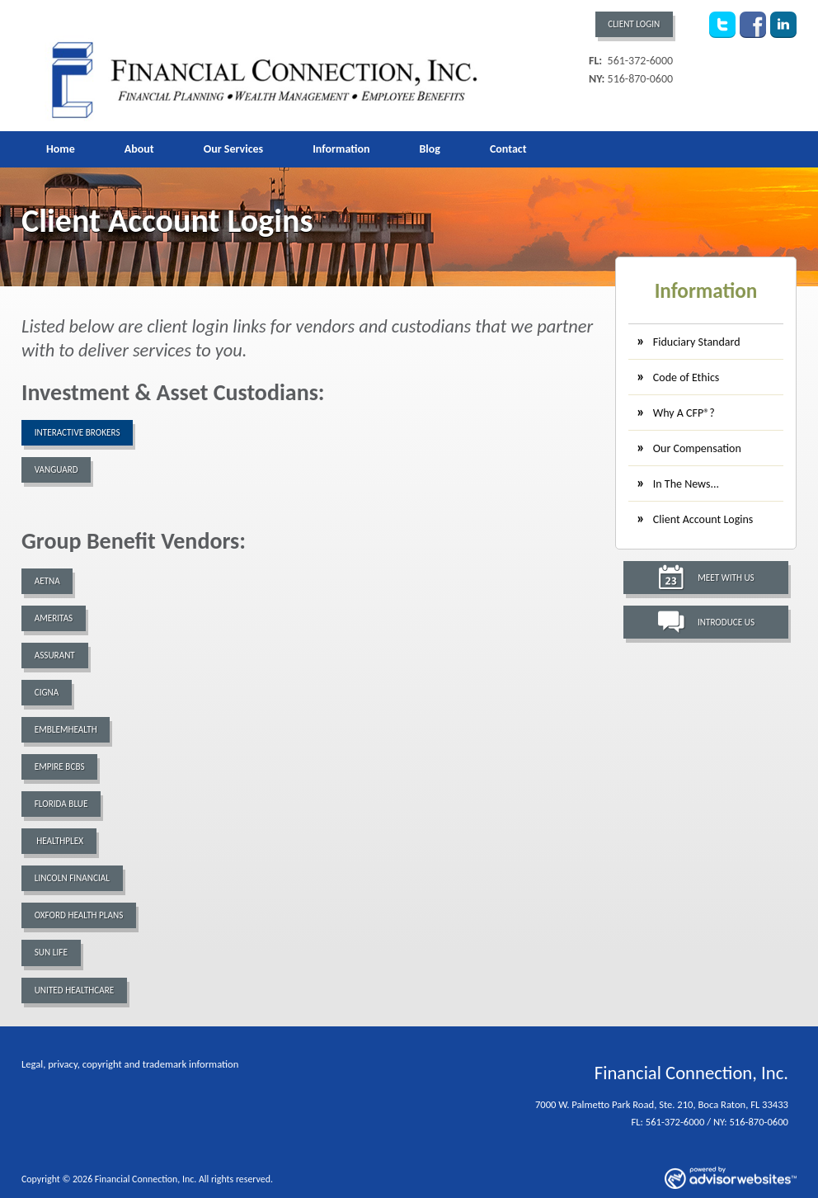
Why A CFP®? (684, 413)
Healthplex (59, 841)
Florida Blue (61, 803)
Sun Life (51, 952)
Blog (429, 149)
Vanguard (56, 469)
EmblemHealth (66, 729)
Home (60, 149)
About (139, 149)
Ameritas (54, 618)
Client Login (634, 24)
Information (341, 149)
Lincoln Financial (72, 878)
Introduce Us (726, 622)
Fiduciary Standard (696, 342)
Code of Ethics (686, 377)
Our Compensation (697, 448)
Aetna (47, 581)
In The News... (686, 484)
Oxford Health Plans (79, 915)
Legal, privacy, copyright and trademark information (129, 1064)
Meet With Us (726, 577)
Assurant (55, 655)
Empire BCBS (60, 766)
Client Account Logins (703, 519)
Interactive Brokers (77, 432)
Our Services (233, 149)
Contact (508, 149)
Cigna (47, 692)
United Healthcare (75, 990)
